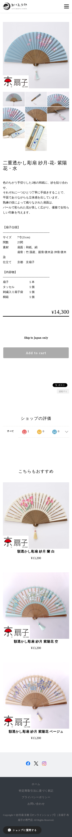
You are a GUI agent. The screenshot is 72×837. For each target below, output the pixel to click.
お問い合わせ (36, 803)
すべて (10, 431)
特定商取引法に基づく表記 (36, 790)
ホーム (36, 784)
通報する (63, 391)
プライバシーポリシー (36, 797)
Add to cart (36, 352)
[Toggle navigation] (66, 6)
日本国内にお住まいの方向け (36, 368)
